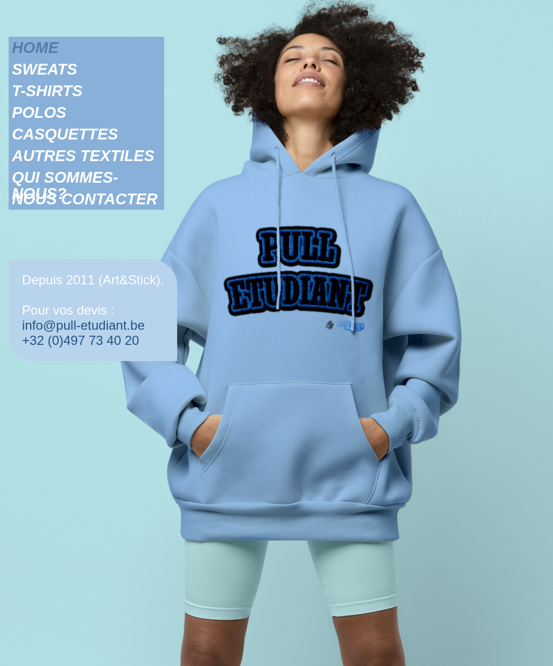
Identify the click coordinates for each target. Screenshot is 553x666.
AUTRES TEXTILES (83, 156)
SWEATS (44, 69)
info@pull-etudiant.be (83, 325)
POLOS (39, 112)
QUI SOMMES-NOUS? (65, 177)
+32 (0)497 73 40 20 (80, 340)
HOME (35, 47)
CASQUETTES (65, 134)
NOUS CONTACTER (85, 199)
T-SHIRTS (47, 91)
